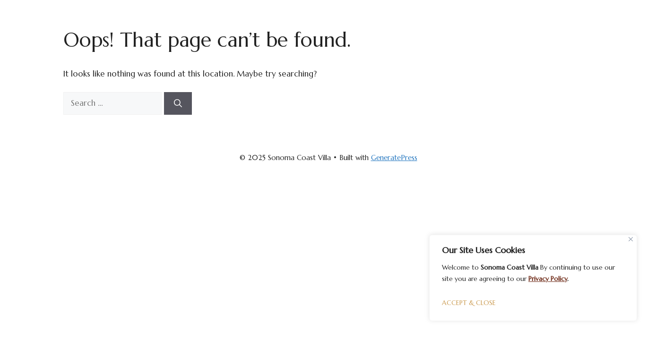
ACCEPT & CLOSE (469, 302)
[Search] (178, 103)
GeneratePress (394, 157)
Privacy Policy (547, 278)
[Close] (631, 239)
